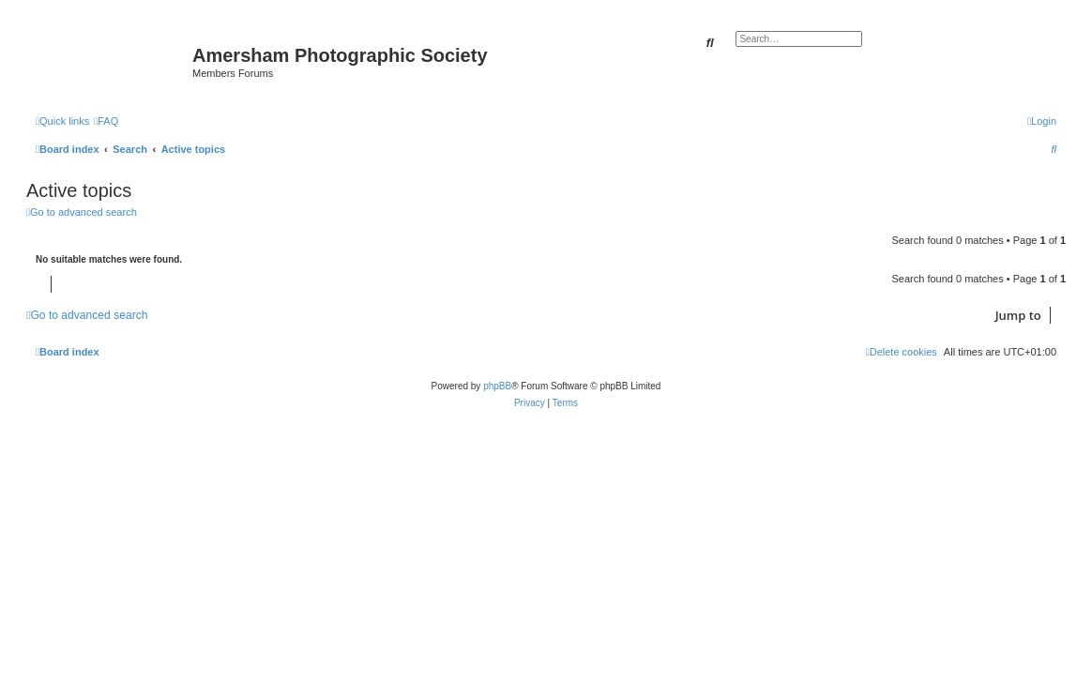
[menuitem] (106, 121)
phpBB (497, 386)
